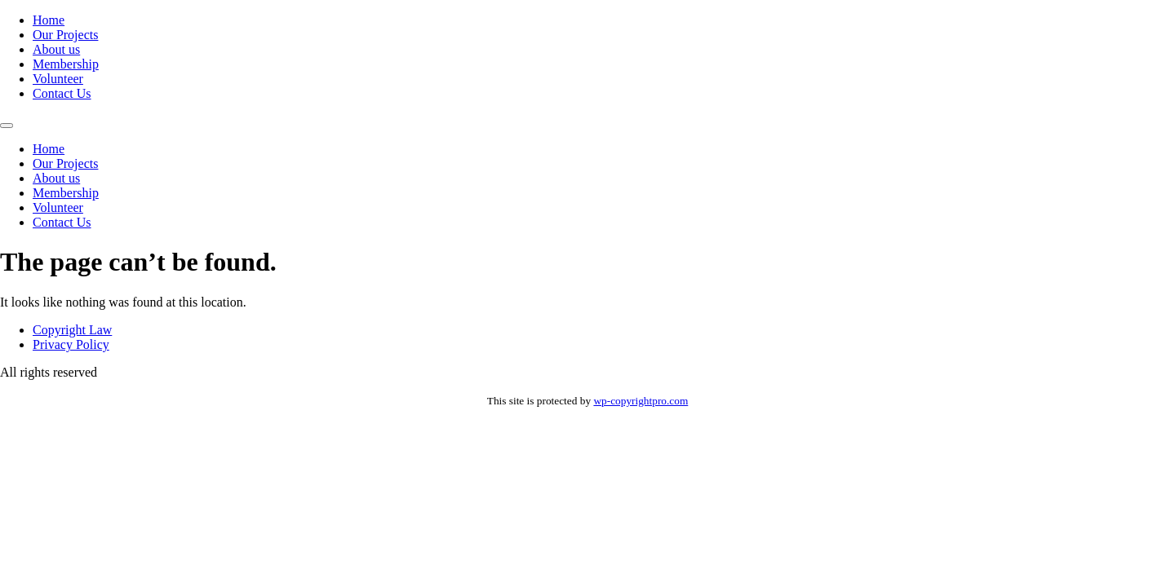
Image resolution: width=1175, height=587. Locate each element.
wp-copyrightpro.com (640, 401)
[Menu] (6, 125)
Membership (66, 64)
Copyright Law (72, 330)
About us (56, 49)
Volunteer (58, 79)
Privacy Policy (71, 344)
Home (48, 20)
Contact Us (62, 93)
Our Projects (65, 35)
